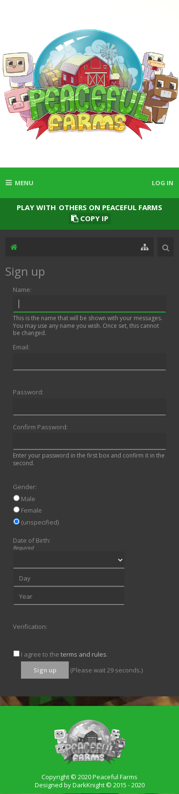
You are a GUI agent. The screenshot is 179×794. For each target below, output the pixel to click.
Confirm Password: (40, 427)
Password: (28, 392)
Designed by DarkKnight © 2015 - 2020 (90, 785)
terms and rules (83, 654)
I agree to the (36, 654)
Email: (21, 347)
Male (24, 498)
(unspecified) (36, 522)
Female (27, 510)
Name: (22, 289)
